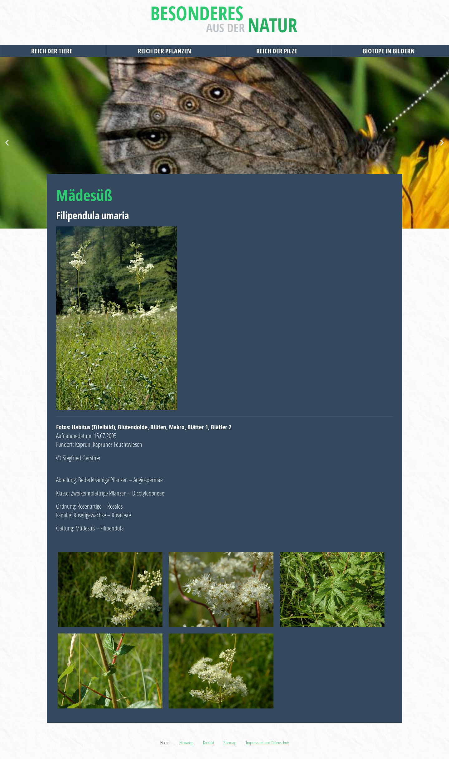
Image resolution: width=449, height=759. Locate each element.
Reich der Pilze (278, 51)
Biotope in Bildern (390, 51)
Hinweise (186, 742)
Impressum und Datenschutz (267, 742)
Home (165, 742)
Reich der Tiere (53, 51)
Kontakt (208, 742)
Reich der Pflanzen (166, 51)
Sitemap (230, 742)
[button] (7, 143)
